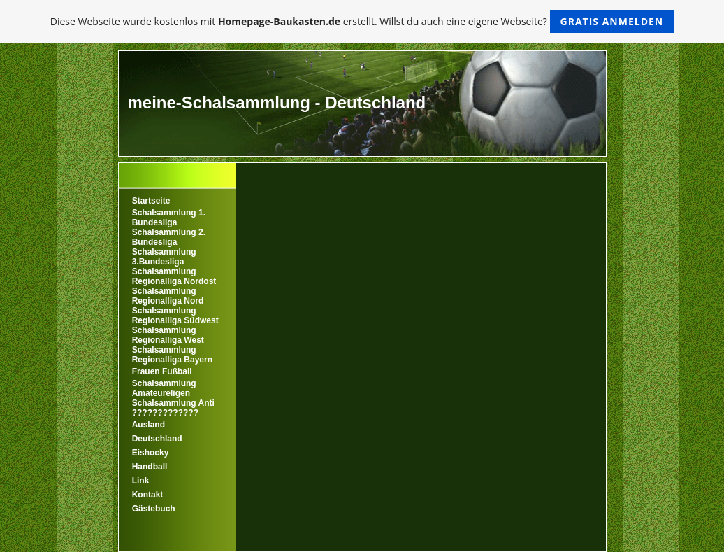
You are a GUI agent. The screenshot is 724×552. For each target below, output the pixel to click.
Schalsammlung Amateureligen (164, 388)
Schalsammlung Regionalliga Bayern (172, 355)
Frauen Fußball (162, 371)
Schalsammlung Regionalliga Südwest (175, 315)
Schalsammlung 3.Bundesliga (164, 257)
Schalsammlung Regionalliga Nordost (174, 276)
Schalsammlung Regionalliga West (168, 335)
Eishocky (150, 453)
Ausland (148, 425)
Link (141, 481)
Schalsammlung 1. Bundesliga (168, 217)
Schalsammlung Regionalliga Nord (168, 296)
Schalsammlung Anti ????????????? (173, 408)
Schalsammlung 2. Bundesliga (168, 237)
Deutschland (157, 439)
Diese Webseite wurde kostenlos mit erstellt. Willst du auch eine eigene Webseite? (362, 21)
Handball (150, 467)
